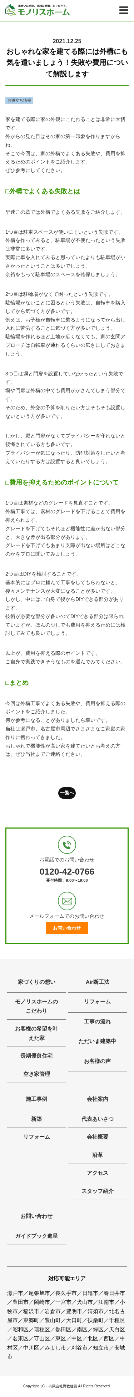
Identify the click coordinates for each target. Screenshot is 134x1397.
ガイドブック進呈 (36, 1236)
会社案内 (97, 1099)
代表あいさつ (97, 1119)
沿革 (97, 1155)
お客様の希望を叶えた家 (36, 1033)
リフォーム (97, 1001)
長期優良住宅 (36, 1056)
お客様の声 (97, 1061)
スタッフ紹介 (97, 1191)
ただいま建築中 (97, 1041)
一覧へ (67, 792)
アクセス (97, 1173)
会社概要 (97, 1137)
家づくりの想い (36, 982)
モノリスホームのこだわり (36, 1006)
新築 (36, 1119)
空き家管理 (36, 1074)
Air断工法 (97, 982)
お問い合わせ (67, 928)
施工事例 (36, 1099)
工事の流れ (97, 1021)
